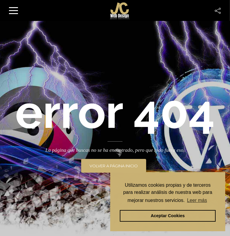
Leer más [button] (197, 200)
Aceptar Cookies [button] (168, 215)
